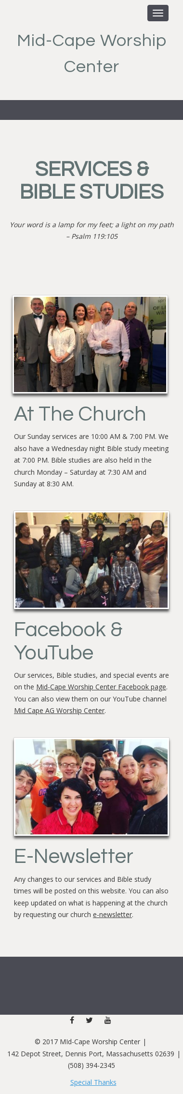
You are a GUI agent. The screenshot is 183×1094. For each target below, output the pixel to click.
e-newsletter (112, 914)
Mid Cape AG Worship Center (59, 710)
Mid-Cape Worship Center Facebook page (101, 686)
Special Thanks (93, 1082)
